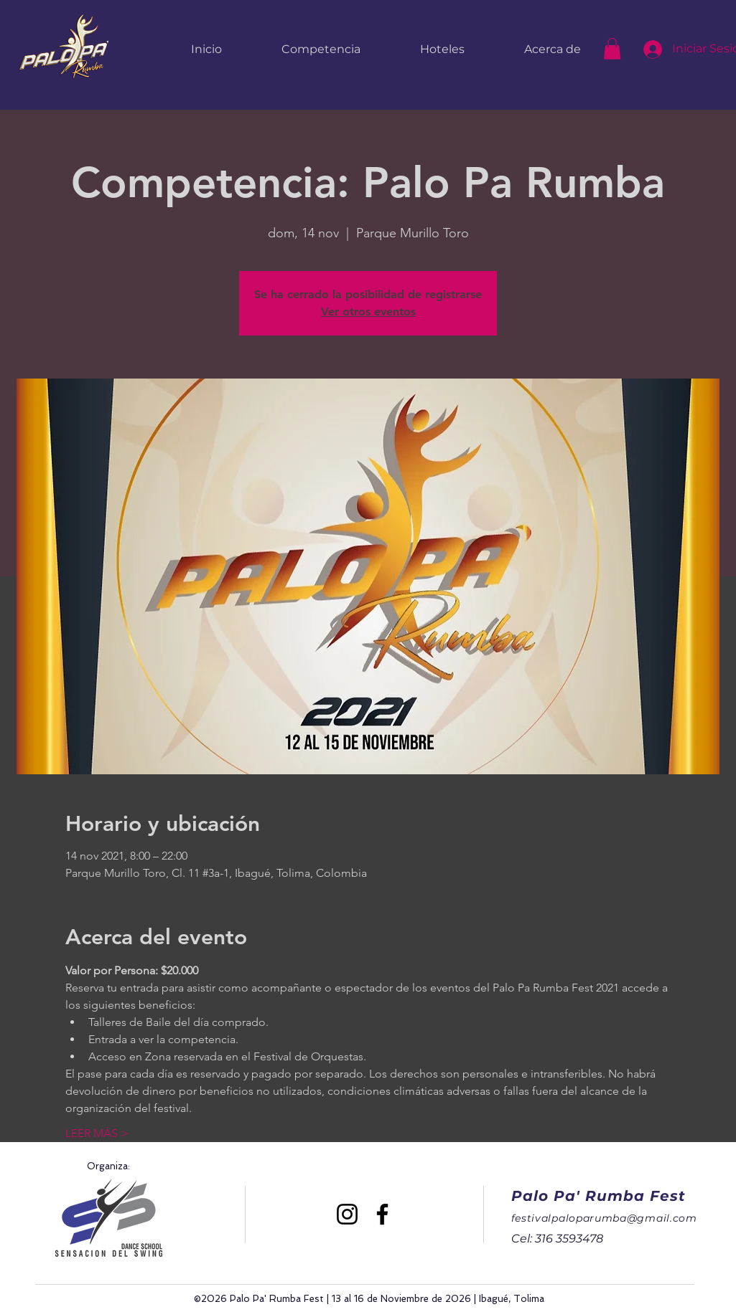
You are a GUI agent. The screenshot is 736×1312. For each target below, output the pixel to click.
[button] (612, 49)
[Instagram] (347, 1214)
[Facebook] (382, 1214)
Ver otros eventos (368, 311)
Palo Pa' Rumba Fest (598, 1195)
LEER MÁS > (97, 1133)
